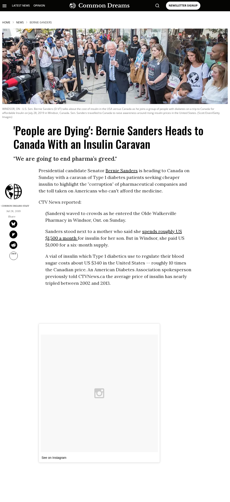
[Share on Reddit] (13, 245)
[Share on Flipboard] (13, 234)
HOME (6, 22)
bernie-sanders (41, 22)
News (20, 22)
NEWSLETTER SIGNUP (183, 5)
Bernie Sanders (122, 170)
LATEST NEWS (21, 5)
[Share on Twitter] (13, 224)
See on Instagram (54, 457)
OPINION (39, 5)
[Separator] (13, 256)
